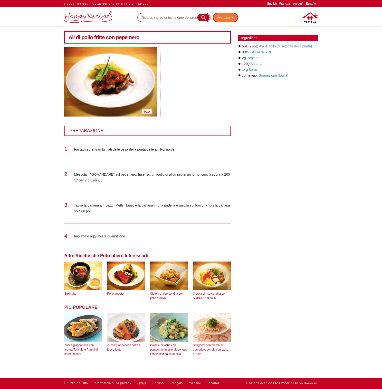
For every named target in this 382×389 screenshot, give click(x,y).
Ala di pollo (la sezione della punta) (285, 46)
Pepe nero (255, 58)
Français (285, 3)
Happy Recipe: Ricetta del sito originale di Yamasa (106, 3)
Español (311, 3)
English (272, 3)
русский (298, 3)
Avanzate (223, 17)
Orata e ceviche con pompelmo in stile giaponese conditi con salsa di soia (168, 350)
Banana (256, 64)
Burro (253, 70)
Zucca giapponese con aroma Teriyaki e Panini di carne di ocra (81, 350)
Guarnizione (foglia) (273, 75)
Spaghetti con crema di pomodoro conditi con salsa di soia (210, 350)
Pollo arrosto (115, 293)
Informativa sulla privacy (112, 383)
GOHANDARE (261, 52)
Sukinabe (70, 293)
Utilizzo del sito (76, 383)
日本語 (142, 383)
